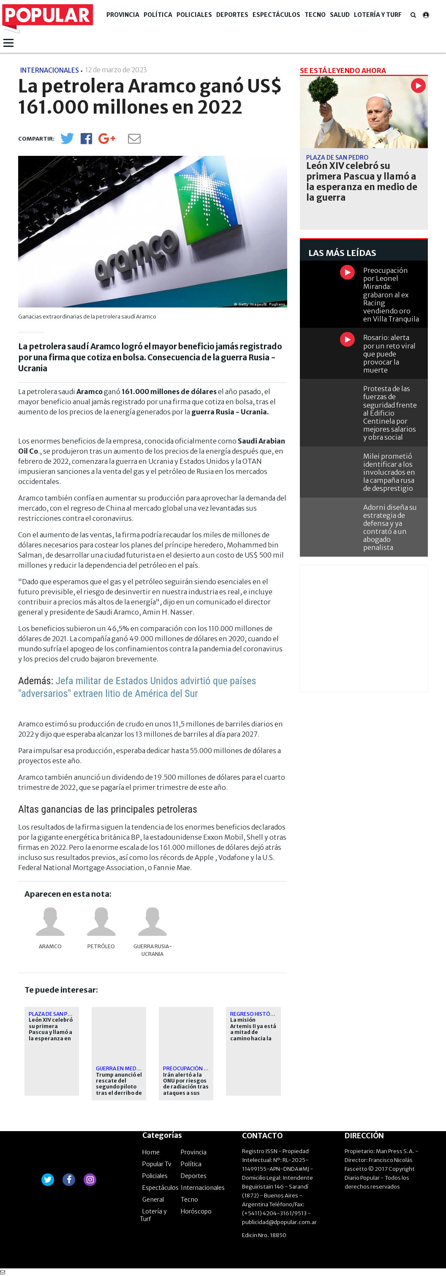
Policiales (194, 15)
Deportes (232, 15)
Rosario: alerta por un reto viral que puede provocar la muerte (389, 353)
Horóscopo (196, 1211)
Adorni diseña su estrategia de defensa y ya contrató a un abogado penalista (390, 527)
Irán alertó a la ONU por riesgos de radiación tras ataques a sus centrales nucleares (186, 1090)
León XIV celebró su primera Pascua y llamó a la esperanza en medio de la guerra (51, 1035)
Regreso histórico (256, 1014)
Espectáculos (276, 15)
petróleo (101, 946)
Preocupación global (193, 1068)
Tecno (315, 15)
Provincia (122, 15)
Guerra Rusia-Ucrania (152, 950)
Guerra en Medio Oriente (130, 1068)
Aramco (50, 946)
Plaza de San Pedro (55, 1014)
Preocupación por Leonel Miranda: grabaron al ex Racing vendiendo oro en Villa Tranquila (391, 294)
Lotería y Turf (378, 15)
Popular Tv (156, 1164)
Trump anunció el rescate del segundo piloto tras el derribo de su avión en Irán (119, 1087)
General (153, 1199)
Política (158, 15)
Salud (340, 15)
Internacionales (203, 1188)
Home (151, 1152)
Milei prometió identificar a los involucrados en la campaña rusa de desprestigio (389, 472)
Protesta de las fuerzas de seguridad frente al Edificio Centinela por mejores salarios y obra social (390, 412)
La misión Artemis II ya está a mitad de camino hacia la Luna (253, 1032)
